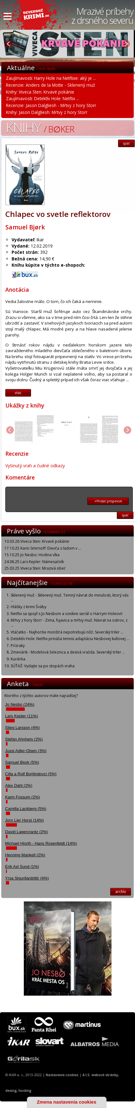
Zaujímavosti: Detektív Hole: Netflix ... (42, 98)
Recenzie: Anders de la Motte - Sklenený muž (50, 85)
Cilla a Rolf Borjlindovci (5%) (30, 774)
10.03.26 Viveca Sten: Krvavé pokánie (36, 541)
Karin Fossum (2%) (22, 797)
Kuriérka (18, 659)
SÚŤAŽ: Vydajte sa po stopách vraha (43, 666)
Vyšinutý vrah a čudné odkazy (35, 466)
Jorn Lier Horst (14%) (24, 820)
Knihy (40, 127)
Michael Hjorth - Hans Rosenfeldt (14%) (41, 843)
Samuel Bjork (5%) (22, 762)
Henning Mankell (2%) (25, 855)
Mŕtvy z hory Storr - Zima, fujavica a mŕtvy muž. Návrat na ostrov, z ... (69, 623)
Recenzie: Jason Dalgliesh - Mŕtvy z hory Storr (51, 105)
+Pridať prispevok (108, 501)
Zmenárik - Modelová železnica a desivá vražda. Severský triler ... (68, 652)
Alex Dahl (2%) (18, 785)
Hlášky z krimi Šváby (28, 606)
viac (18, 392)
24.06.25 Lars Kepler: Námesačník (34, 561)
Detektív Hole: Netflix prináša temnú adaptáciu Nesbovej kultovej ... (70, 638)
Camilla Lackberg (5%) (25, 809)
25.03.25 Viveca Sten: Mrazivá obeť (34, 568)
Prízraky (18, 645)
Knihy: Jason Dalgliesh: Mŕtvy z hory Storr (46, 112)
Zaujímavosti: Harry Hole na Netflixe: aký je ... (51, 78)
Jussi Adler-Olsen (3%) (25, 751)
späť (126, 143)
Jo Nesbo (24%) (19, 704)
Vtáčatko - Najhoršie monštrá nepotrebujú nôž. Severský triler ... (67, 632)
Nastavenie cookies (62, 1074)
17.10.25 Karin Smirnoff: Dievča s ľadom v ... (42, 548)
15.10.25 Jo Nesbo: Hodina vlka (32, 554)
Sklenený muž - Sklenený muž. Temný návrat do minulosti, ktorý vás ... (69, 597)
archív (120, 891)
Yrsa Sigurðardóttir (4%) (27, 878)
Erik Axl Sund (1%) (22, 866)
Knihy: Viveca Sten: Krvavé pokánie (40, 92)
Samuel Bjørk (25, 227)
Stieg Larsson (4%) (22, 728)
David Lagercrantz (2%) (26, 832)
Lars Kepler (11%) (21, 716)
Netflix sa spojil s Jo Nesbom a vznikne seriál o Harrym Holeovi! (66, 613)
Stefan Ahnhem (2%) (24, 739)
